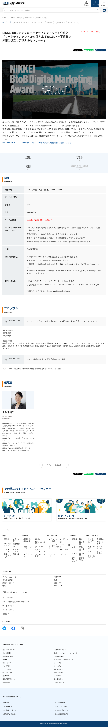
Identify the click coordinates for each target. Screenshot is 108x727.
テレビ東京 (57, 663)
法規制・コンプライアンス (40, 550)
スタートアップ (7, 550)
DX (61, 542)
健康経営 (16, 544)
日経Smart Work (7, 656)
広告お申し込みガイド (62, 710)
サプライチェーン (54, 555)
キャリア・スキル (91, 540)
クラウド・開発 (65, 546)
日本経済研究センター (9, 679)
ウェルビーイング (40, 555)
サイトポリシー (8, 606)
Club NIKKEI (6, 653)
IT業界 (74, 553)
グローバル (39, 547)
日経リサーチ (6, 663)
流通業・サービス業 (81, 541)
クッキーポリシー (9, 610)
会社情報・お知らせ (9, 710)
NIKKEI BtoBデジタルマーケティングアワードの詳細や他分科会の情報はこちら (37, 143)
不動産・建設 (81, 549)
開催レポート (59, 583)
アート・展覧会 (100, 552)
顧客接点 (49, 22)
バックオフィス (16, 550)
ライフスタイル (100, 547)
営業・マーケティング (7, 556)
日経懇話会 (6, 682)
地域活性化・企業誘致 (28, 540)
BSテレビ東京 (58, 672)
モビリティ (64, 554)
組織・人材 (16, 540)
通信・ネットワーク (65, 550)
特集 (4, 586)
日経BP (4, 659)
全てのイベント (60, 586)
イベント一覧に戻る (54, 465)
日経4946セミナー (60, 650)
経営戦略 (60, 22)
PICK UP (57, 577)
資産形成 (100, 539)
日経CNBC (5, 676)
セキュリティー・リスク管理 (54, 546)
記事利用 (6, 702)
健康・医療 (91, 547)
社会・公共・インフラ (28, 547)
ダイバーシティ (28, 555)
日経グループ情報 (61, 706)
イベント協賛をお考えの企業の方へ (16, 602)
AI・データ (64, 539)
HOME (4, 18)
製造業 (74, 539)
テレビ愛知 (57, 666)
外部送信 (5, 614)
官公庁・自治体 (74, 559)
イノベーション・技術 (54, 540)
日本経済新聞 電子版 (61, 714)
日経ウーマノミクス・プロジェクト (65, 653)
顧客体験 (16, 554)
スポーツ (91, 551)
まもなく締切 (7, 580)
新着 (55, 580)
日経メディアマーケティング (63, 659)
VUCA (16, 22)
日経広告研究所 (59, 682)
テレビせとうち (7, 672)
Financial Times (59, 656)
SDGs (37, 539)
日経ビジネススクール (9, 650)
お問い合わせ (7, 597)
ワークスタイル (7, 544)
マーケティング (73, 22)
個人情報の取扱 (60, 702)
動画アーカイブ (8, 583)
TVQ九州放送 (58, 669)
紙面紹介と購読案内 (9, 714)
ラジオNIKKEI (58, 676)
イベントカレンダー (10, 577)
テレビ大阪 (6, 666)
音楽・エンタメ (91, 557)
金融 (73, 547)
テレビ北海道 (6, 669)
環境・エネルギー (40, 543)
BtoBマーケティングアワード (32, 22)
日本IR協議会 (58, 679)
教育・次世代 (100, 543)
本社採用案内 (7, 706)
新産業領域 (81, 559)
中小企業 (81, 554)
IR (14, 547)
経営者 (6, 539)
